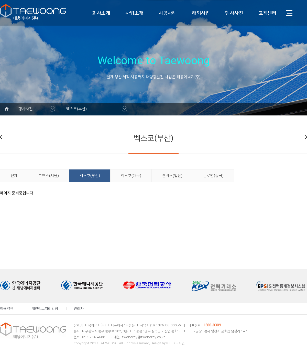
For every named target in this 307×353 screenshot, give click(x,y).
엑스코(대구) (131, 175)
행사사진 (234, 13)
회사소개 (101, 13)
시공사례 (168, 13)
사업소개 (134, 13)
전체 (14, 175)
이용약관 (6, 308)
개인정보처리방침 (44, 308)
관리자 (79, 308)
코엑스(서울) (48, 175)
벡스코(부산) (90, 175)
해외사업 (201, 13)
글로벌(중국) (213, 175)
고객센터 (267, 13)
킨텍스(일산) (172, 175)
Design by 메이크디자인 (168, 343)
